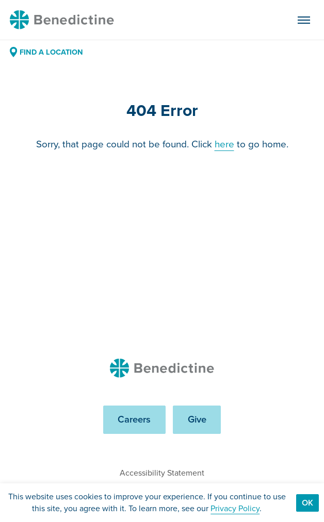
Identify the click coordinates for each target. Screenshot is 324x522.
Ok (307, 503)
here (224, 144)
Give (197, 419)
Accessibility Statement (162, 473)
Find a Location (46, 52)
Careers (134, 419)
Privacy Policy (235, 508)
